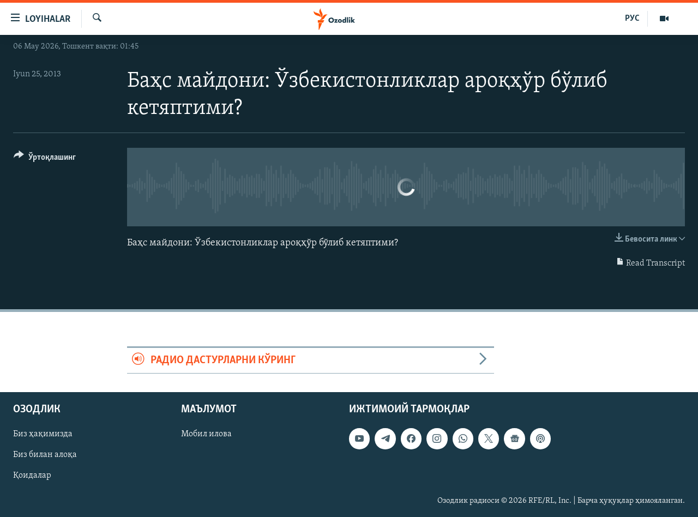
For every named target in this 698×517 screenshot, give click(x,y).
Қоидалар (32, 476)
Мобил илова (206, 434)
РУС (632, 18)
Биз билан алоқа (45, 455)
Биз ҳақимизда (43, 434)
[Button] (45, 159)
